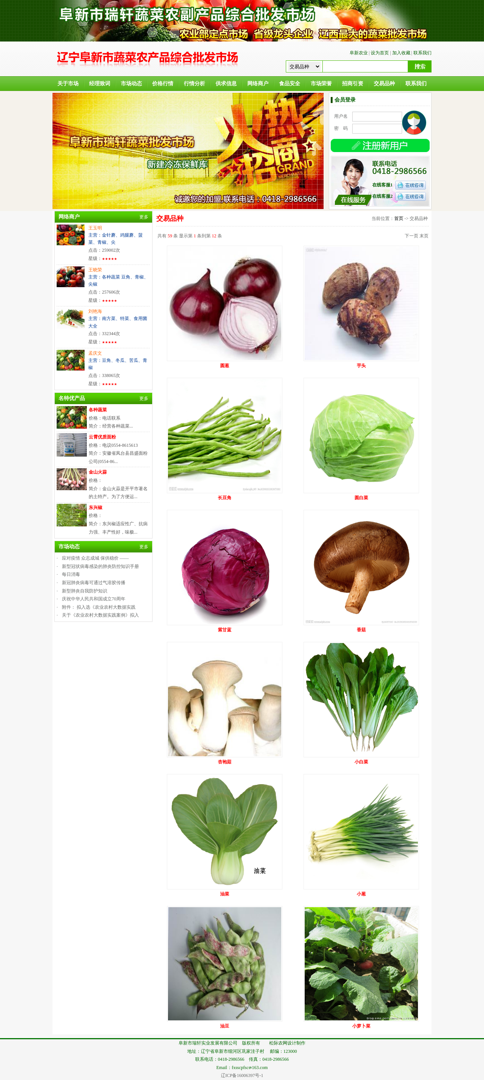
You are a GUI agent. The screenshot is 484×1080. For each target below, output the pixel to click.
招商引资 (352, 83)
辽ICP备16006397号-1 (242, 1075)
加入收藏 (401, 52)
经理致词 (99, 83)
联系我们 (422, 52)
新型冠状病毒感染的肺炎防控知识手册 (100, 566)
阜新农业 (359, 52)
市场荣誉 (321, 83)
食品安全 (289, 83)
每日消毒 (71, 574)
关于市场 (68, 83)
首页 (398, 218)
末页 (424, 235)
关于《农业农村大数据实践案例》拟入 (100, 615)
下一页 (411, 235)
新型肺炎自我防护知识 (84, 591)
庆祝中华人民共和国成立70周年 (93, 599)
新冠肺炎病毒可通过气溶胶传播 (93, 582)
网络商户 (257, 83)
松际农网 (278, 1043)
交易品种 (384, 83)
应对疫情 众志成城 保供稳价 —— (95, 558)
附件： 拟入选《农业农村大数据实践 (99, 607)
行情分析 (194, 83)
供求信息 (226, 83)
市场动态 (131, 83)
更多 (143, 217)
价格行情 (162, 83)
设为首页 (380, 52)
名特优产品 (72, 398)
